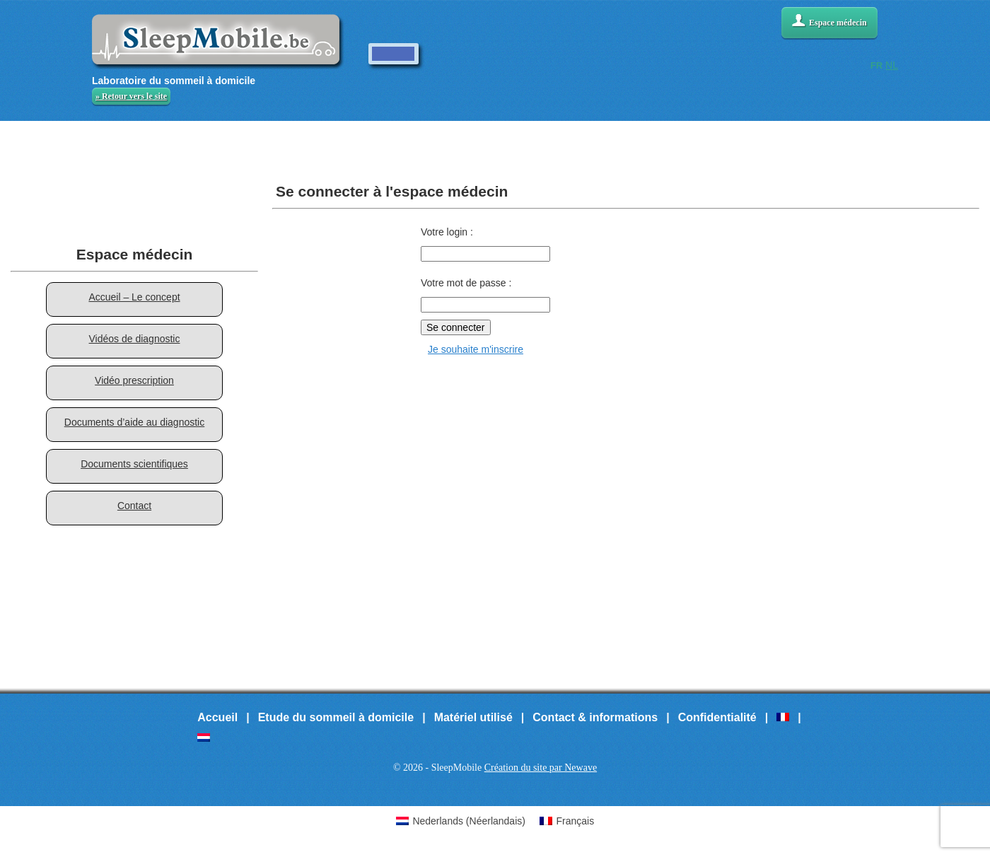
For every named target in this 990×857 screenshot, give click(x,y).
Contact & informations (595, 717)
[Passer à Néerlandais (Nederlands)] (460, 821)
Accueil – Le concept (134, 297)
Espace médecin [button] (829, 21)
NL (891, 65)
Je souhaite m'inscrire (475, 349)
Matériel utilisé (473, 717)
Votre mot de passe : (466, 282)
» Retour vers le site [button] (131, 96)
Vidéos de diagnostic (134, 338)
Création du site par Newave (540, 767)
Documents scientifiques (134, 464)
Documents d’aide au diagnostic (134, 422)
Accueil (217, 717)
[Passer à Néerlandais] (204, 737)
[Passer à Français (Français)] (566, 821)
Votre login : (447, 232)
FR (876, 65)
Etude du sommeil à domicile (336, 717)
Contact (134, 505)
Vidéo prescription (134, 380)
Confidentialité (717, 717)
